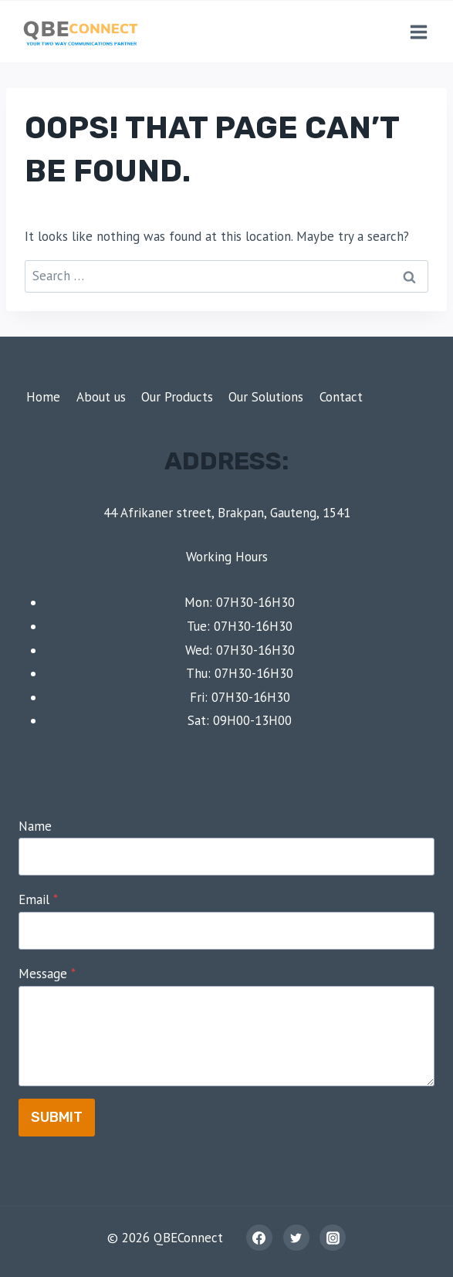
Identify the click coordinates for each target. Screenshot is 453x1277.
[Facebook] (259, 1237)
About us (101, 396)
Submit (57, 1117)
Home (43, 396)
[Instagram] (332, 1237)
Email (38, 899)
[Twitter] (296, 1237)
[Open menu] (418, 32)
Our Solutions (265, 396)
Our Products (177, 396)
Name (35, 826)
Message (47, 973)
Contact (341, 396)
